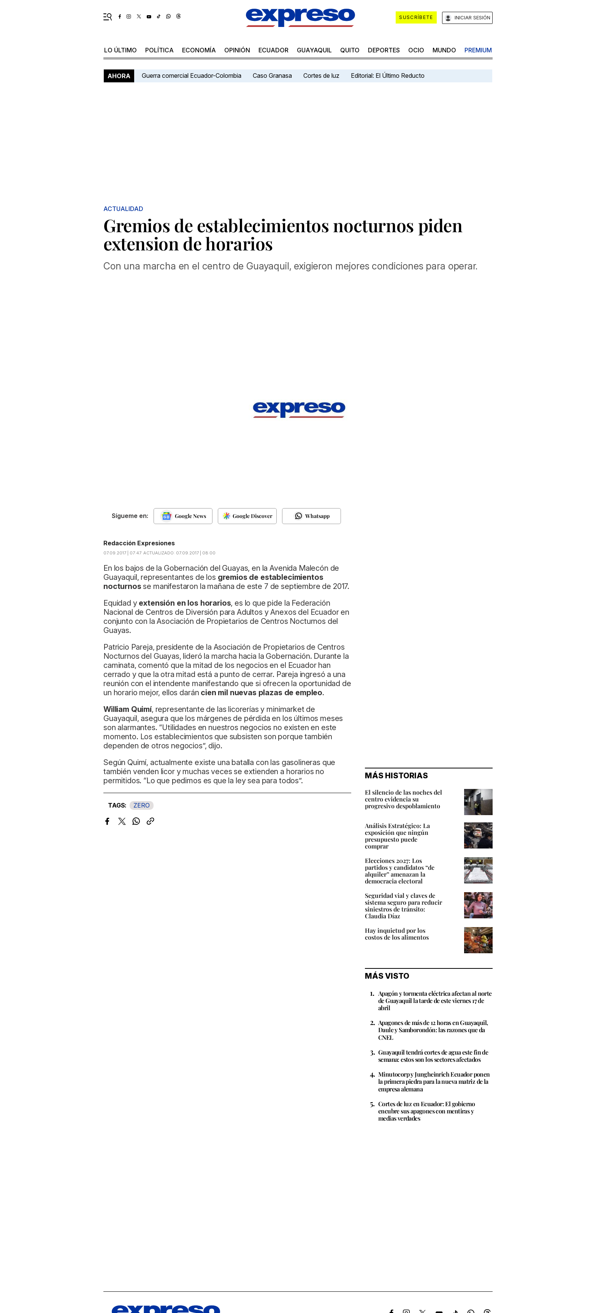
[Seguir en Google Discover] (247, 516)
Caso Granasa (272, 75)
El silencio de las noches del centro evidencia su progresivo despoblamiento (403, 799)
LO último (120, 50)
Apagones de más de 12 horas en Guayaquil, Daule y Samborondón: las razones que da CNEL (433, 1030)
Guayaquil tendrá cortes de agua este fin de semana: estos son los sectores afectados (433, 1055)
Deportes (384, 50)
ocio (416, 50)
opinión (237, 50)
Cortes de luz (321, 75)
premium (478, 50)
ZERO (141, 805)
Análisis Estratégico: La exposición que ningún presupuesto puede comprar (397, 836)
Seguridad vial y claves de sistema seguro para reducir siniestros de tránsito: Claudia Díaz (403, 905)
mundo (444, 50)
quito (350, 50)
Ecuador (273, 50)
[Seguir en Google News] (183, 516)
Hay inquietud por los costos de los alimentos (397, 933)
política (159, 50)
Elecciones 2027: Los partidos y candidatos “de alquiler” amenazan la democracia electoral (399, 870)
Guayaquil (314, 50)
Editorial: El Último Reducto (388, 75)
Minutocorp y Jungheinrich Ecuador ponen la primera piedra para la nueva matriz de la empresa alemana (434, 1081)
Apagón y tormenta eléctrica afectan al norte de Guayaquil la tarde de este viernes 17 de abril (435, 1000)
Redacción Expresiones (139, 543)
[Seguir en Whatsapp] (311, 516)
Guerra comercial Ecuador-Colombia (191, 75)
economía (199, 50)
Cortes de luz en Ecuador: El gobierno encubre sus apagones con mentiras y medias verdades (426, 1111)
